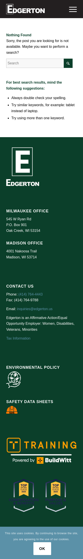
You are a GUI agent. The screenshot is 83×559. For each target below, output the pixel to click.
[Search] (39, 63)
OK (42, 549)
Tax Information (18, 338)
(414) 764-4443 (30, 294)
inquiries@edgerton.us (34, 309)
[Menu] (71, 9)
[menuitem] (71, 9)
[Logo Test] (34, 9)
